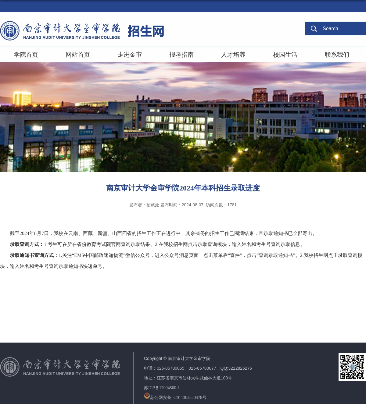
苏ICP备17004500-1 (162, 388)
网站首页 (78, 54)
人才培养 (233, 54)
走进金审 (129, 54)
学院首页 (26, 54)
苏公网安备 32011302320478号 (175, 397)
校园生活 (285, 54)
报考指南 (181, 54)
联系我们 (337, 54)
